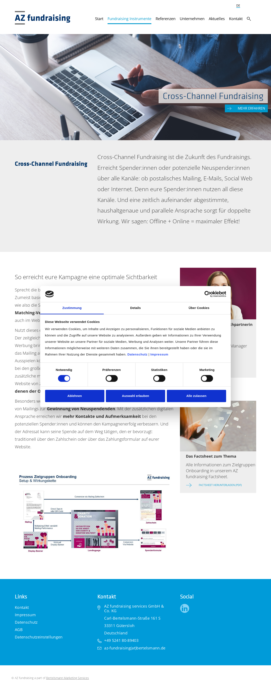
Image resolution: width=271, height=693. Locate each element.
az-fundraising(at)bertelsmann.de (134, 648)
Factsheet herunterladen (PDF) (220, 485)
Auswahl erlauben (135, 396)
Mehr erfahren (252, 108)
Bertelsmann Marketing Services (67, 678)
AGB (19, 629)
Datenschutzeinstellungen (39, 637)
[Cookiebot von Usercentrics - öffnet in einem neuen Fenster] (207, 294)
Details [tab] (135, 308)
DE (238, 5)
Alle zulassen (196, 396)
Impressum (25, 614)
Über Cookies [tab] (199, 308)
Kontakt (22, 607)
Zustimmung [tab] (72, 308)
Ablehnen (74, 396)
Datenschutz (26, 622)
